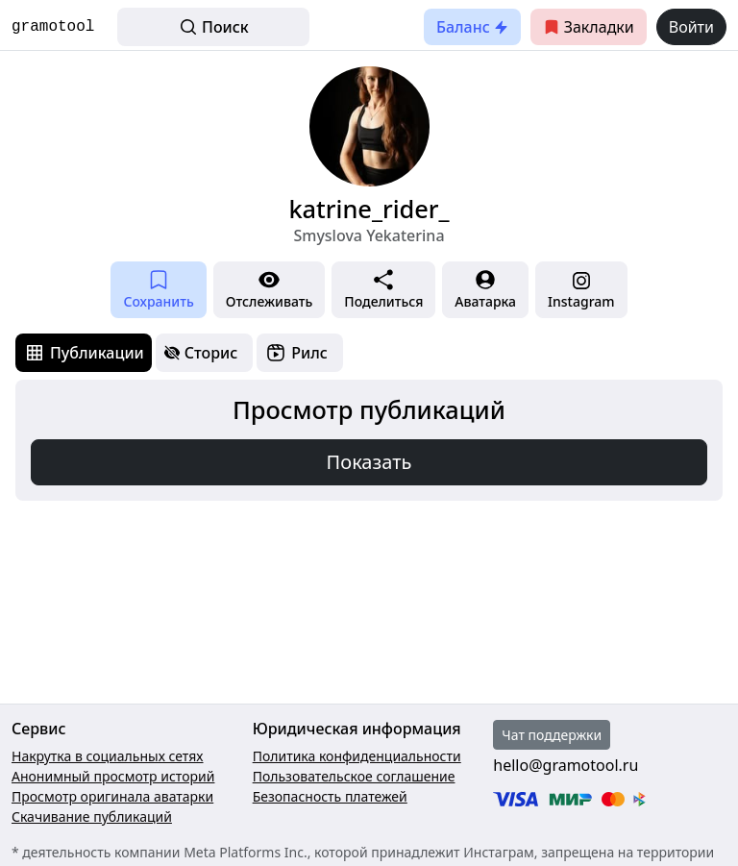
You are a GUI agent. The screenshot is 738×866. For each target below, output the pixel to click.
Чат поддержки (552, 735)
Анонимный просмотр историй (113, 776)
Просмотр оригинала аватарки (112, 796)
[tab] (83, 353)
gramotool (53, 27)
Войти (691, 26)
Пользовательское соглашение (354, 776)
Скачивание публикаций (92, 816)
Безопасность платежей (330, 796)
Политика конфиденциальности (357, 756)
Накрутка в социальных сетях (108, 756)
